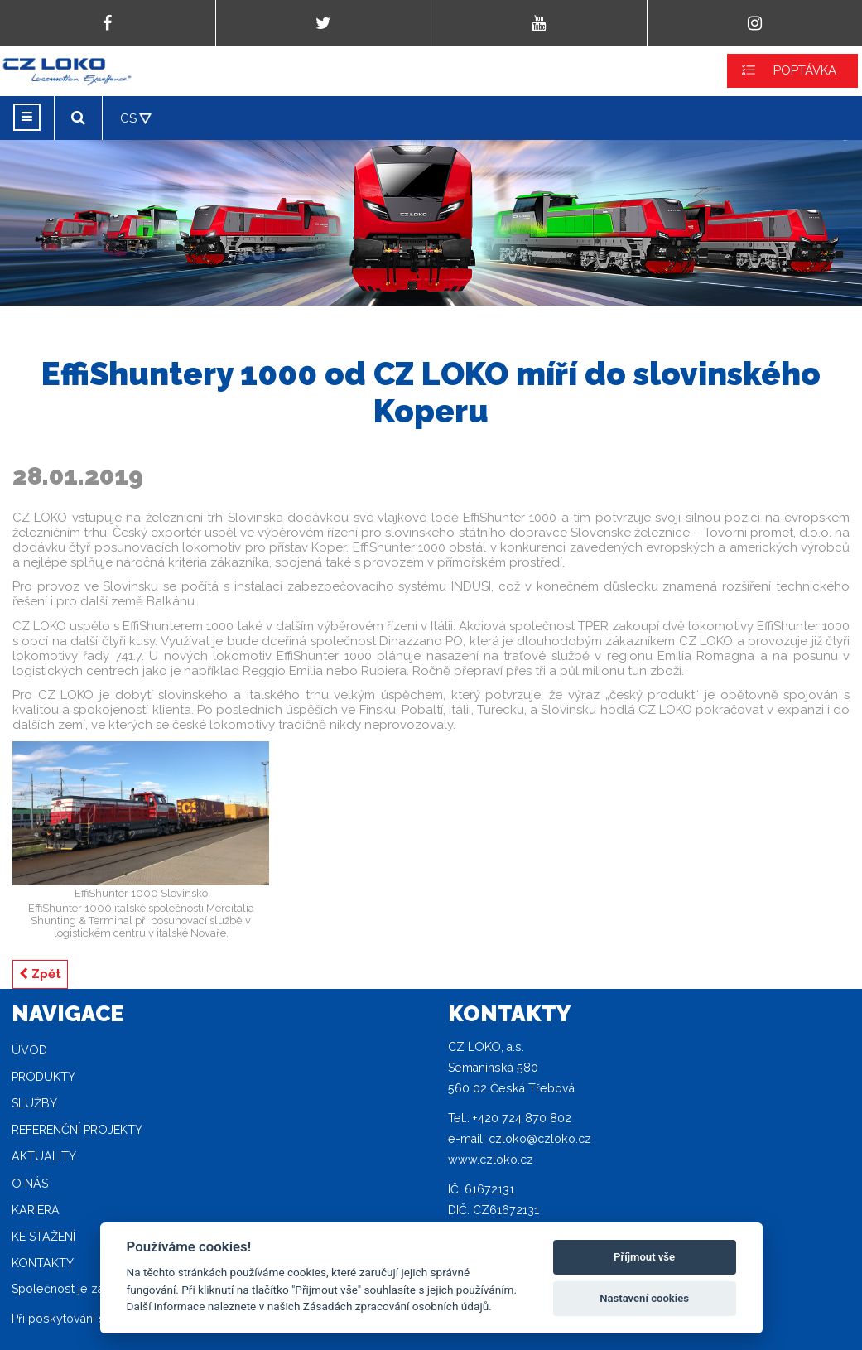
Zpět (40, 974)
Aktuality (44, 1156)
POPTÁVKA (804, 70)
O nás (30, 1183)
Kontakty (43, 1263)
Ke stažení (43, 1236)
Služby (34, 1103)
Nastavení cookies (644, 1298)
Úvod (29, 1050)
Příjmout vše (644, 1257)
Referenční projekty (77, 1129)
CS (128, 118)
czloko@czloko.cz (540, 1138)
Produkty (43, 1076)
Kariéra (36, 1210)
